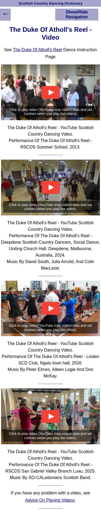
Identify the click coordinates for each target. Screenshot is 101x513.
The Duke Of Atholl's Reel (37, 49)
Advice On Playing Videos (50, 500)
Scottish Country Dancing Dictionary (50, 3)
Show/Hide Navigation (77, 14)
